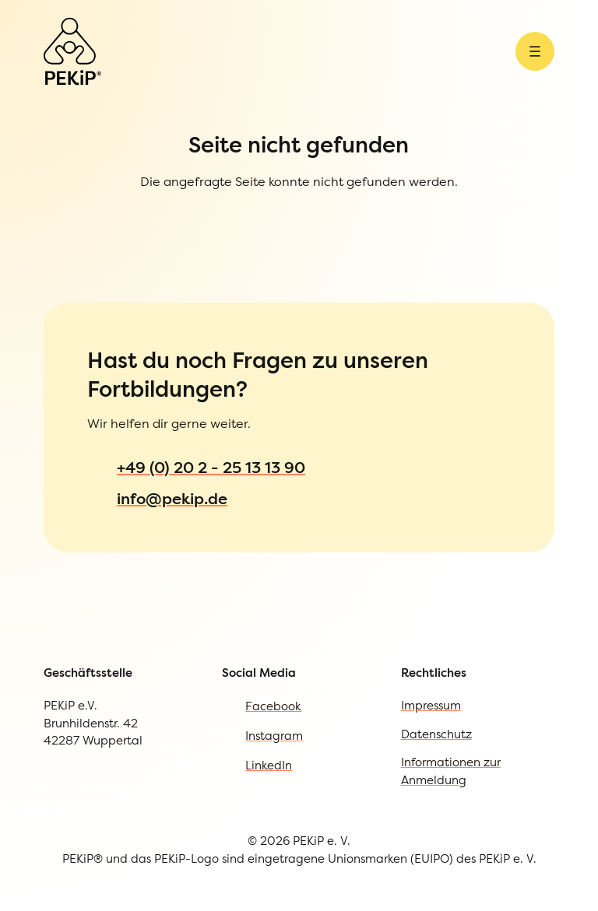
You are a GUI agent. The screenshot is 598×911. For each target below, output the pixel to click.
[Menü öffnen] (534, 51)
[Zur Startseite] (72, 51)
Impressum (431, 705)
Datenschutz (436, 734)
